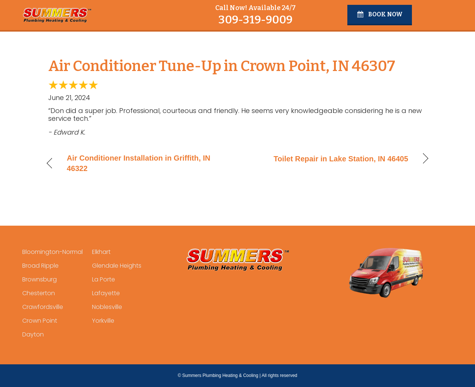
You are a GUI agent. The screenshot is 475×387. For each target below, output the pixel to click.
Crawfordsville (42, 307)
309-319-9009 (255, 19)
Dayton (33, 334)
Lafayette (106, 293)
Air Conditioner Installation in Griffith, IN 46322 (138, 163)
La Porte (103, 279)
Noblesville (107, 307)
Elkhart (101, 252)
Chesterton (38, 293)
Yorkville (103, 320)
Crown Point (39, 320)
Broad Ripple (40, 265)
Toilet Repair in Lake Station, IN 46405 (340, 159)
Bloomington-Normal (52, 252)
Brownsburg (39, 279)
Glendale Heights (116, 265)
